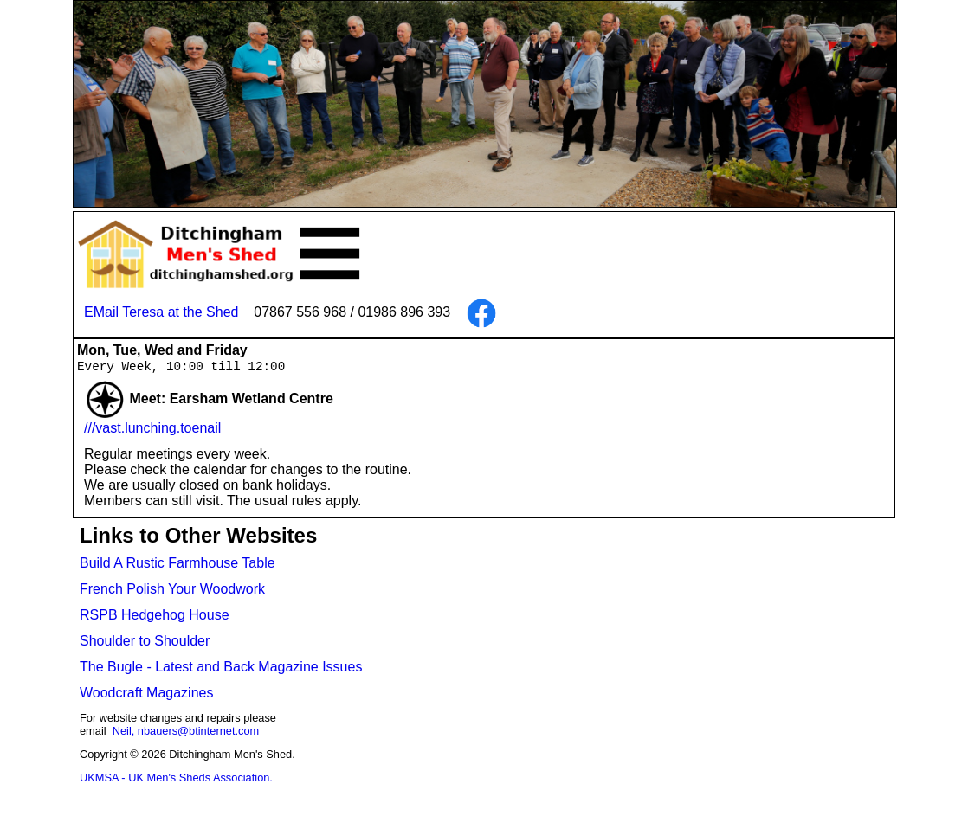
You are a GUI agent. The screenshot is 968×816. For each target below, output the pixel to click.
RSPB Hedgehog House (154, 615)
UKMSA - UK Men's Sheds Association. (176, 778)
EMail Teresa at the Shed (161, 312)
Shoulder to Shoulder (145, 641)
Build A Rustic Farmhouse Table (177, 563)
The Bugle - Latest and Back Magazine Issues (221, 667)
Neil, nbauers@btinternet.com (185, 731)
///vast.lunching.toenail (152, 428)
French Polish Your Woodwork (172, 589)
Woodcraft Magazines (146, 693)
